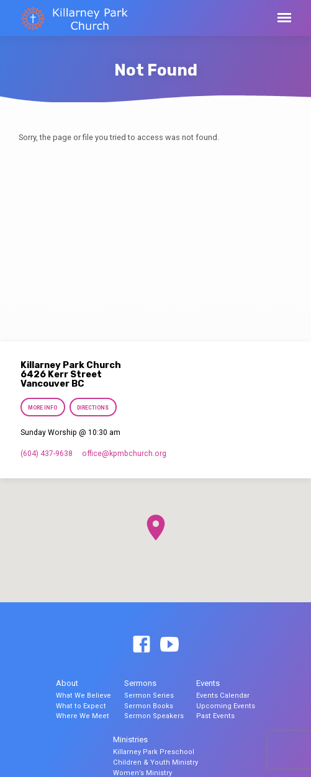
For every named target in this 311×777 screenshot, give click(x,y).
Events (208, 683)
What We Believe (83, 695)
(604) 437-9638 (46, 453)
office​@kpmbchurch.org (124, 453)
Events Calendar (223, 695)
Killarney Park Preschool (153, 752)
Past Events (215, 716)
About (67, 683)
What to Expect (81, 706)
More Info (42, 408)
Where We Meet (82, 716)
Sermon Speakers (154, 716)
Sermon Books (148, 706)
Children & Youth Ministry (155, 762)
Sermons (140, 683)
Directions (93, 408)
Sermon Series (149, 695)
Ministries (130, 739)
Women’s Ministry (142, 773)
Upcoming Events (225, 706)
